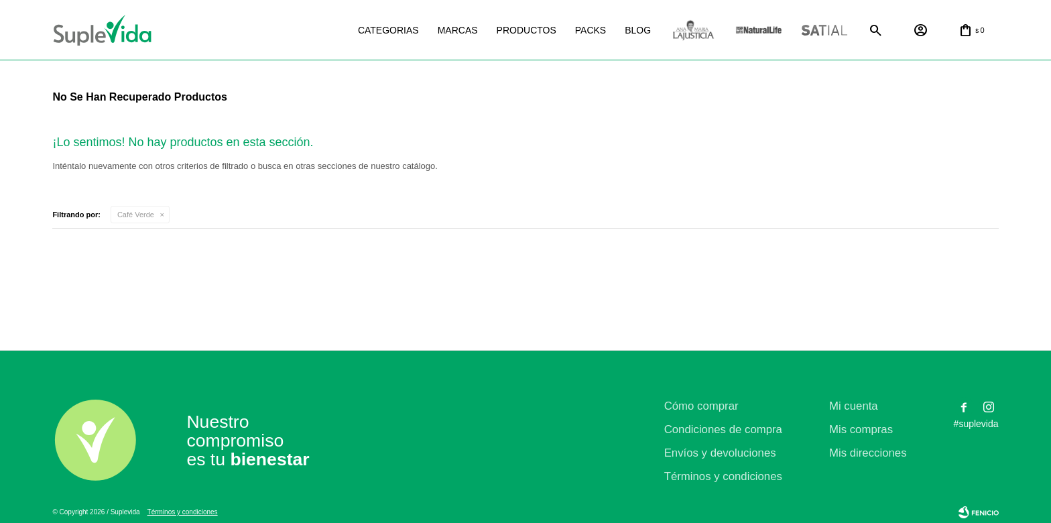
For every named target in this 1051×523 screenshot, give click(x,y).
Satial (824, 30)
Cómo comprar (701, 406)
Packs (590, 30)
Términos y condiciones (723, 476)
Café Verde (135, 215)
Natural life (758, 30)
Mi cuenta (853, 406)
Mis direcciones (868, 453)
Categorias (388, 30)
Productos (526, 30)
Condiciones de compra (723, 429)
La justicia (693, 30)
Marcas (458, 30)
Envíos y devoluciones (720, 453)
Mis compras (861, 429)
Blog (638, 30)
